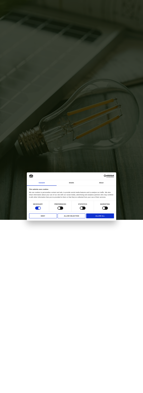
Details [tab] (71, 183)
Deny (43, 216)
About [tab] (101, 183)
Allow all (100, 216)
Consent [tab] (42, 183)
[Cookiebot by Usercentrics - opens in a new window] (105, 176)
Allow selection (71, 216)
